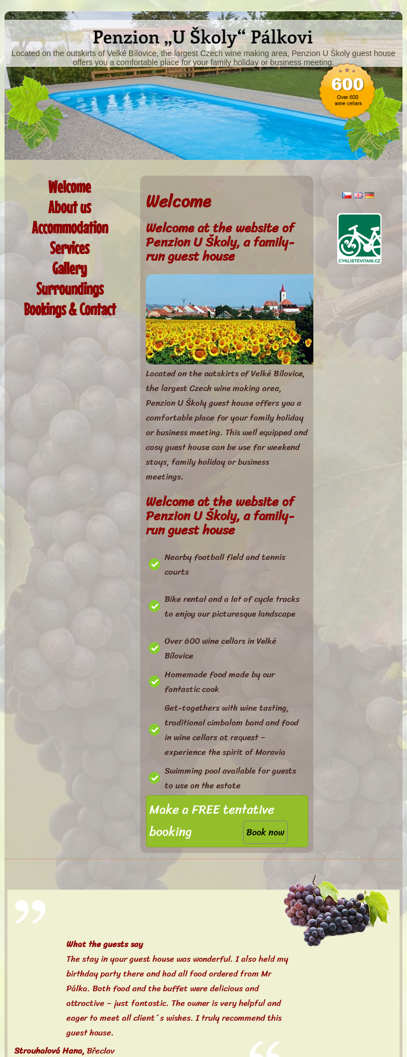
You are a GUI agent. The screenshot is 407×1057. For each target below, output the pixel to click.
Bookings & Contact (70, 309)
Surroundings (69, 288)
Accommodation (70, 227)
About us (69, 207)
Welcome (69, 186)
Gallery (69, 268)
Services (69, 248)
